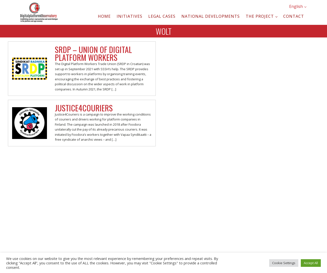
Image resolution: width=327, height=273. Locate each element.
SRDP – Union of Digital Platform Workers (93, 53)
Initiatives (129, 16)
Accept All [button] (311, 263)
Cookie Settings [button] (283, 263)
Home (104, 16)
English (296, 6)
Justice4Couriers (84, 108)
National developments (210, 16)
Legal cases (161, 16)
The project (260, 16)
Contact (293, 16)
